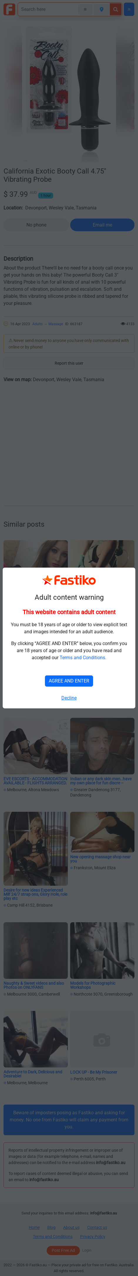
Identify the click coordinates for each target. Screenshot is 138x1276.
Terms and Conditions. (83, 657)
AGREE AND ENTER (69, 681)
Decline (69, 698)
